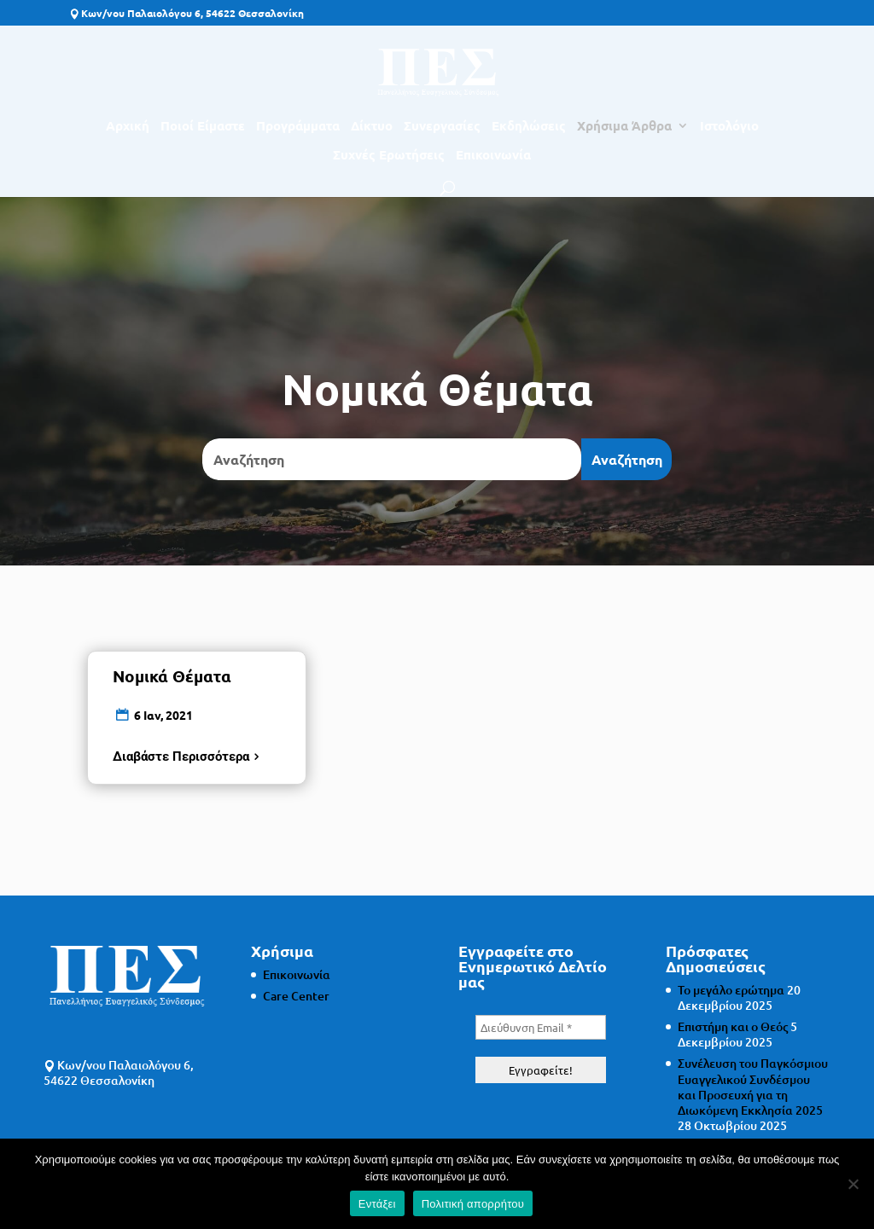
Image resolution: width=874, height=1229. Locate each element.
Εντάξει (377, 1203)
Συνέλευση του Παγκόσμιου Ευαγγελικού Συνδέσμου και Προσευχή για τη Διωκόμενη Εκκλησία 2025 (753, 1086)
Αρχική (127, 126)
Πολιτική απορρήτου (473, 1203)
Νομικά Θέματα (172, 676)
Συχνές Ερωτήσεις (389, 155)
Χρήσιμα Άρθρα (624, 126)
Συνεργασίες (442, 126)
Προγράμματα (298, 126)
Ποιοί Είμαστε (202, 126)
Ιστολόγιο (729, 126)
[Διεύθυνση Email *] (540, 1027)
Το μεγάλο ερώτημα (731, 990)
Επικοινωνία (493, 155)
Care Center (296, 996)
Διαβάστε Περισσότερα (181, 756)
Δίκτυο (372, 126)
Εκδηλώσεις (529, 126)
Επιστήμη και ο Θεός (733, 1026)
